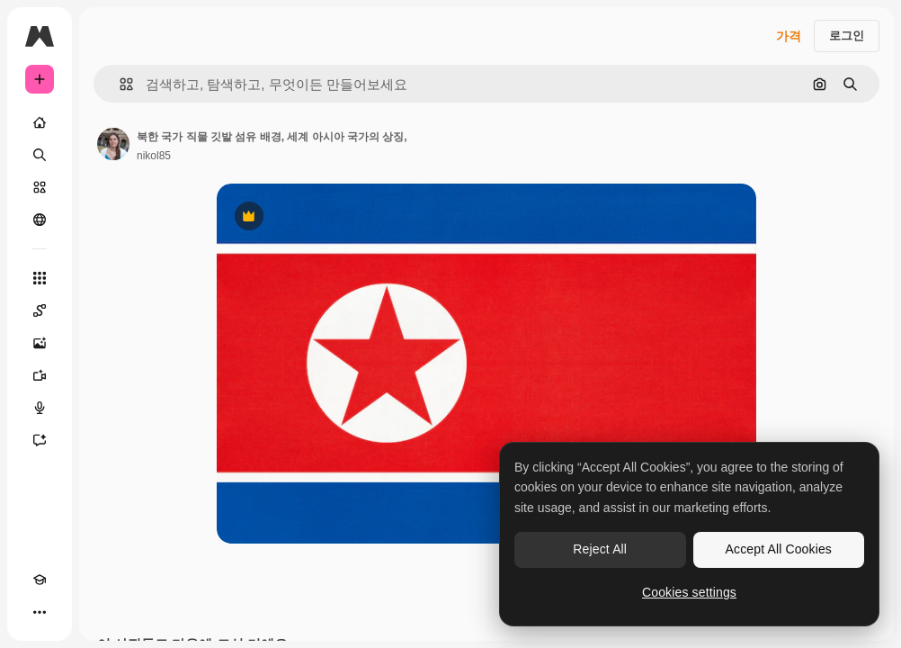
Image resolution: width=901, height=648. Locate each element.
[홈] (39, 122)
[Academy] (39, 579)
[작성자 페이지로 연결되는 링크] (113, 144)
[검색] (39, 154)
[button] (119, 84)
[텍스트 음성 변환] (39, 407)
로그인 (846, 35)
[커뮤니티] (39, 219)
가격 (788, 36)
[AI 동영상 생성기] (39, 375)
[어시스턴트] (39, 440)
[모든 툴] (39, 278)
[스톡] (39, 187)
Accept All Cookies (779, 549)
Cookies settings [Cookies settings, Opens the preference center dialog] (689, 592)
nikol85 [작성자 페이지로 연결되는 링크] (154, 155)
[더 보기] (39, 612)
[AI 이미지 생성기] (39, 342)
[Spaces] (39, 310)
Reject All (600, 549)
